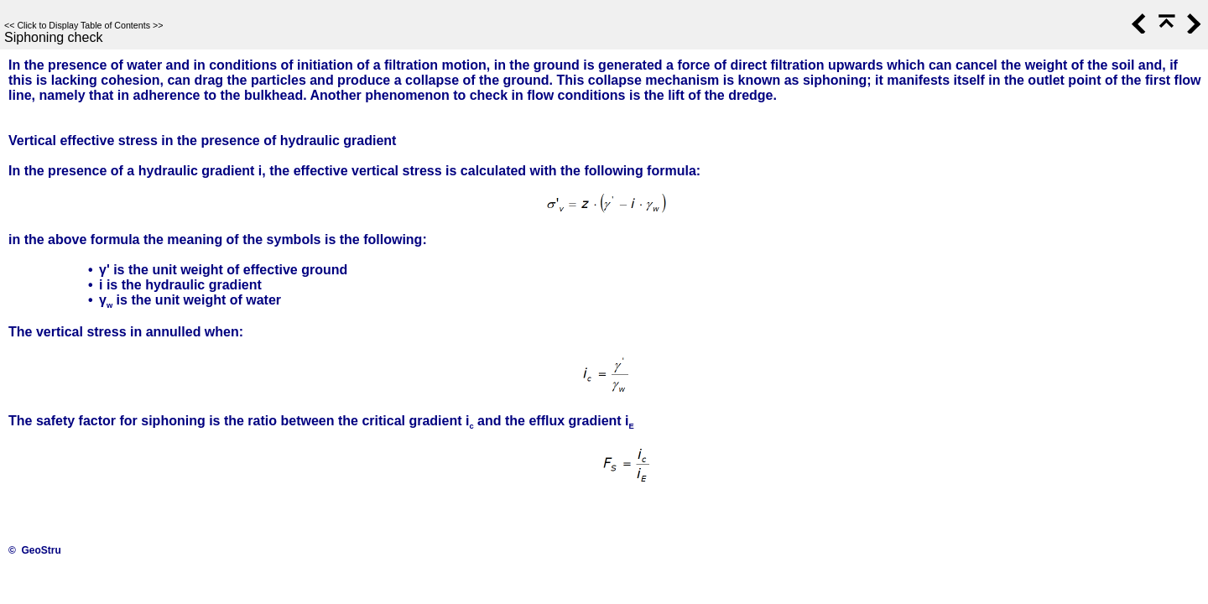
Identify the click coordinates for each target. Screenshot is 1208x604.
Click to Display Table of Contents (83, 25)
